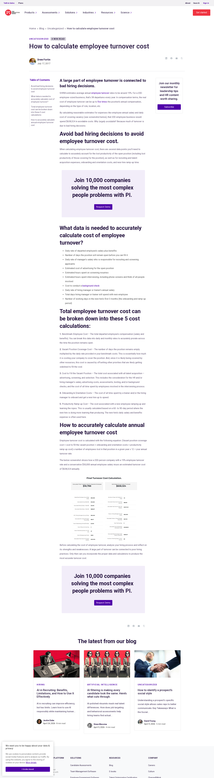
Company (153, 758)
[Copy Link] (182, 58)
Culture (151, 771)
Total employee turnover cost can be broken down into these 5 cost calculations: (41, 111)
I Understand (28, 769)
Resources (107, 12)
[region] (27, 759)
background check (90, 285)
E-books (112, 771)
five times (102, 101)
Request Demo (103, 207)
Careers (151, 765)
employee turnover (100, 93)
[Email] (176, 58)
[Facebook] (171, 58)
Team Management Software (83, 771)
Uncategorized (55, 28)
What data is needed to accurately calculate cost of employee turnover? (43, 99)
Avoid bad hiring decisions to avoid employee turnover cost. (43, 89)
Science (125, 12)
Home (32, 28)
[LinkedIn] (166, 58)
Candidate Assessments (80, 765)
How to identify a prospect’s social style (155, 691)
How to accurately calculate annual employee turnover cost (43, 122)
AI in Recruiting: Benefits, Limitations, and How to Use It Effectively (55, 693)
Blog (41, 28)
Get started (201, 12)
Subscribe (169, 107)
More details (31, 762)
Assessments (49, 12)
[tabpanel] (56, 690)
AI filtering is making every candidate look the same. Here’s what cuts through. (107, 693)
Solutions (70, 12)
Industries (88, 12)
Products (30, 12)
